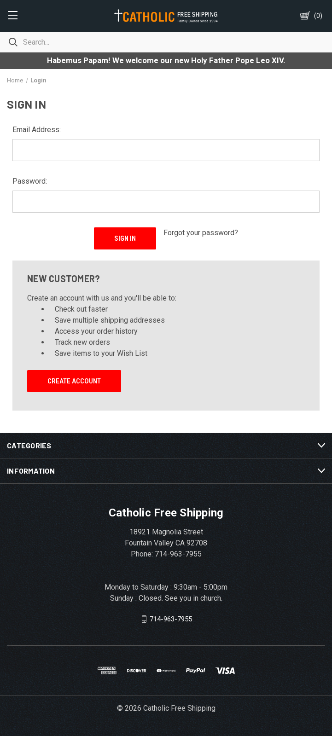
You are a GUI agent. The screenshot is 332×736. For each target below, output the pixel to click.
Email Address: (36, 129)
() (318, 15)
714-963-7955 (171, 618)
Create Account (74, 381)
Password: (29, 181)
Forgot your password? (200, 232)
